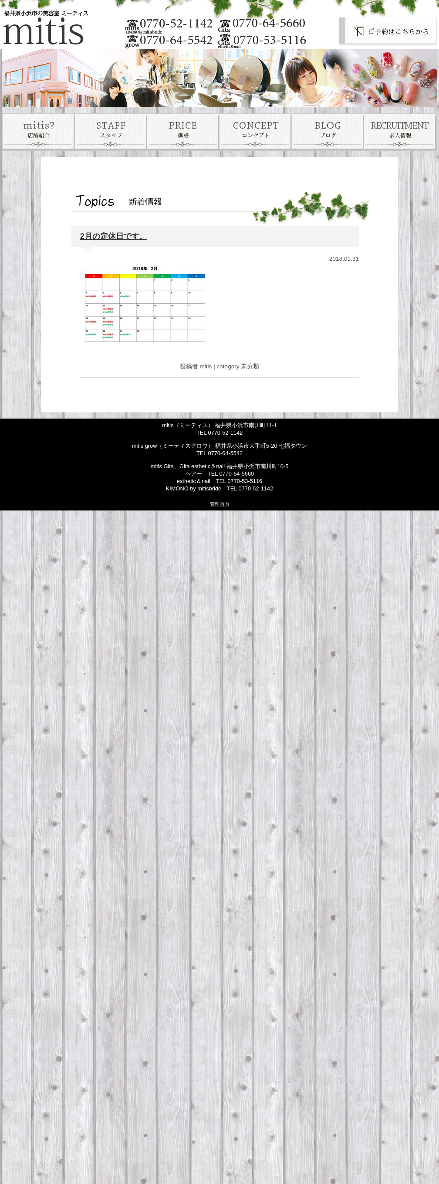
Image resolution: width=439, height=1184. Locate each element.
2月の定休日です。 (113, 236)
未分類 (250, 366)
